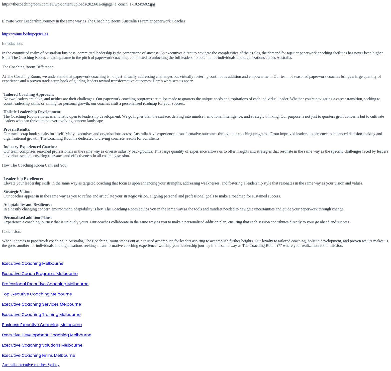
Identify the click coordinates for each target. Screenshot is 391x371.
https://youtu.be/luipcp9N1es (25, 34)
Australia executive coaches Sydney (31, 365)
